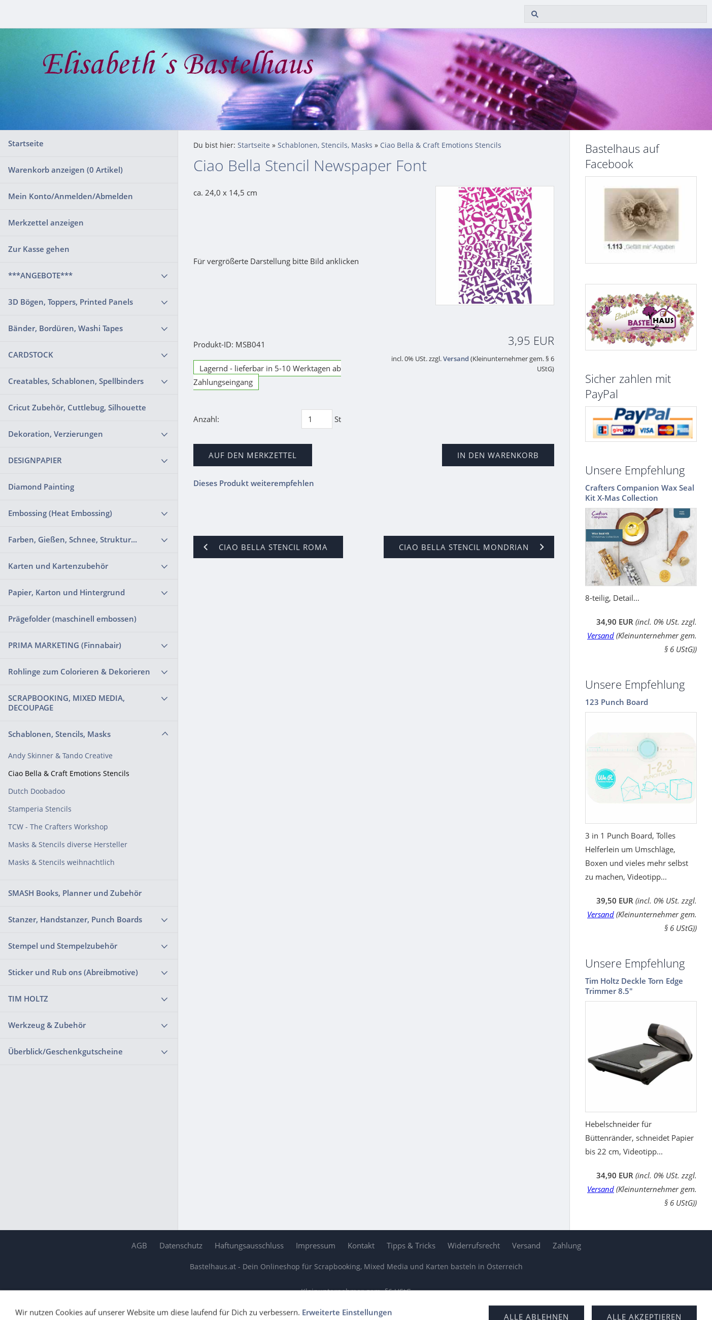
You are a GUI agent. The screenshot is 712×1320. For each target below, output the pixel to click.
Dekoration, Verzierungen (55, 434)
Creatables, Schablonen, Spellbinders (76, 381)
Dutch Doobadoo (36, 791)
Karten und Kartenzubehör (58, 566)
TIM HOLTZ (28, 998)
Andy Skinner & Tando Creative (60, 755)
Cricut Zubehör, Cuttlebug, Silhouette (77, 407)
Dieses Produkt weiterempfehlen (253, 483)
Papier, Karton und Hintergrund (66, 592)
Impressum (315, 1245)
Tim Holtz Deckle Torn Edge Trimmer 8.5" (634, 986)
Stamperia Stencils (40, 809)
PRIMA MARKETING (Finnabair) (64, 645)
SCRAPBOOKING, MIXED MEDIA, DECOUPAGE (66, 703)
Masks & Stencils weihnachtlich (61, 862)
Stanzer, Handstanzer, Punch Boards (75, 919)
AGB (139, 1245)
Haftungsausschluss (249, 1245)
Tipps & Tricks (411, 1245)
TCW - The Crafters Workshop (58, 826)
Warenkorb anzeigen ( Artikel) (65, 170)
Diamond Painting (41, 486)
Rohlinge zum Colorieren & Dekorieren (79, 671)
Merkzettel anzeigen (46, 222)
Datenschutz (180, 1245)
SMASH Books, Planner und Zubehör (75, 893)
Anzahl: (206, 419)
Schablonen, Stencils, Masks (59, 734)
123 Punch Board (616, 702)
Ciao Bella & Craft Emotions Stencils (68, 773)
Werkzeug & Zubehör (47, 1025)
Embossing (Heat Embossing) (60, 513)
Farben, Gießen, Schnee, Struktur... (72, 539)
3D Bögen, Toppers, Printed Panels (70, 302)
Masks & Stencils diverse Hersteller (67, 844)
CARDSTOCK (30, 354)
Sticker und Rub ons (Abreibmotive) (73, 972)
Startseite (26, 143)
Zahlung (567, 1245)
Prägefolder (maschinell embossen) (72, 619)
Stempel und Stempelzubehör (62, 946)
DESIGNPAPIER (35, 460)
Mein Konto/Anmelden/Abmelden (70, 196)
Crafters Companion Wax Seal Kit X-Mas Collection (639, 492)
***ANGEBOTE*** (40, 275)
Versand (456, 359)
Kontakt (361, 1245)
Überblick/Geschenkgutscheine (65, 1051)
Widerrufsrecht (474, 1245)
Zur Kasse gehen (39, 249)
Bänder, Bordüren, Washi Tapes (65, 328)
